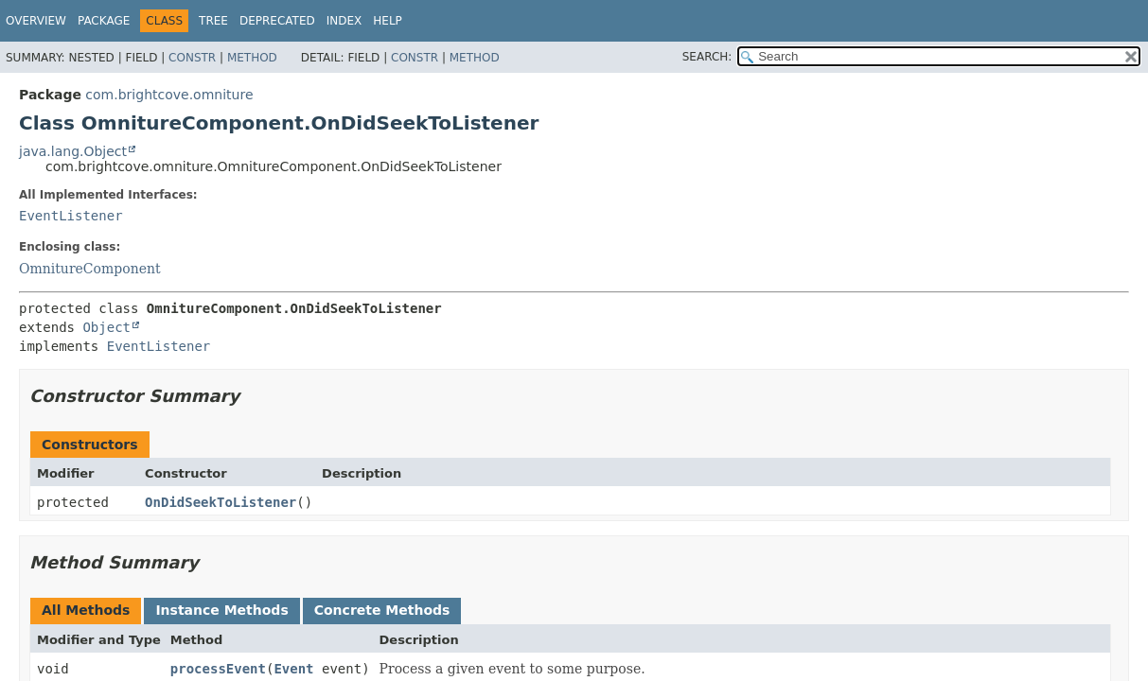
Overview (36, 20)
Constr (192, 57)
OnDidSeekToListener (220, 502)
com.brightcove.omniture (169, 94)
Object (106, 327)
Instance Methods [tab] (221, 610)
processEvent (218, 668)
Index (344, 20)
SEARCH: (707, 56)
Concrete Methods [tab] (382, 610)
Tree (213, 20)
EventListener (71, 215)
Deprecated (277, 20)
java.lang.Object (73, 151)
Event (293, 668)
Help (387, 20)
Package (104, 20)
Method (252, 57)
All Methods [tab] (86, 610)
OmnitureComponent (90, 268)
